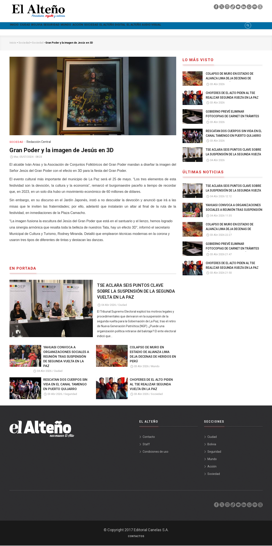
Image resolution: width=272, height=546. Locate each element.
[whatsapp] (249, 8)
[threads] (260, 8)
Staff (146, 444)
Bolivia (54, 26)
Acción (117, 26)
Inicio (18, 26)
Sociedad (138, 26)
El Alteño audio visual (213, 26)
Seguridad (76, 26)
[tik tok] (233, 8)
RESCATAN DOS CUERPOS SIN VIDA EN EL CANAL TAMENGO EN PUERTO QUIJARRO (65, 385)
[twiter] (222, 8)
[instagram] (227, 8)
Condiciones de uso (155, 452)
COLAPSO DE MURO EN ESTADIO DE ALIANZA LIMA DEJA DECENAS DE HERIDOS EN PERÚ (153, 355)
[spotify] (255, 8)
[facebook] (216, 8)
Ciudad (35, 26)
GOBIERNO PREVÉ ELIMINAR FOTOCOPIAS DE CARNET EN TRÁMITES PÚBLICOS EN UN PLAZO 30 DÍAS (232, 116)
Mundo (99, 26)
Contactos (136, 536)
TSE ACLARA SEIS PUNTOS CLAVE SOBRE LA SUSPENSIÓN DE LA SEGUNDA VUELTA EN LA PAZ (136, 291)
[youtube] (238, 8)
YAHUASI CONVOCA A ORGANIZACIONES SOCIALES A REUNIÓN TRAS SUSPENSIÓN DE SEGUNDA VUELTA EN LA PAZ (66, 357)
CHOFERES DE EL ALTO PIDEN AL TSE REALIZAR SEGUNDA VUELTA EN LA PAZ (151, 385)
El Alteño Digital (170, 26)
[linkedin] (244, 8)
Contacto (149, 437)
